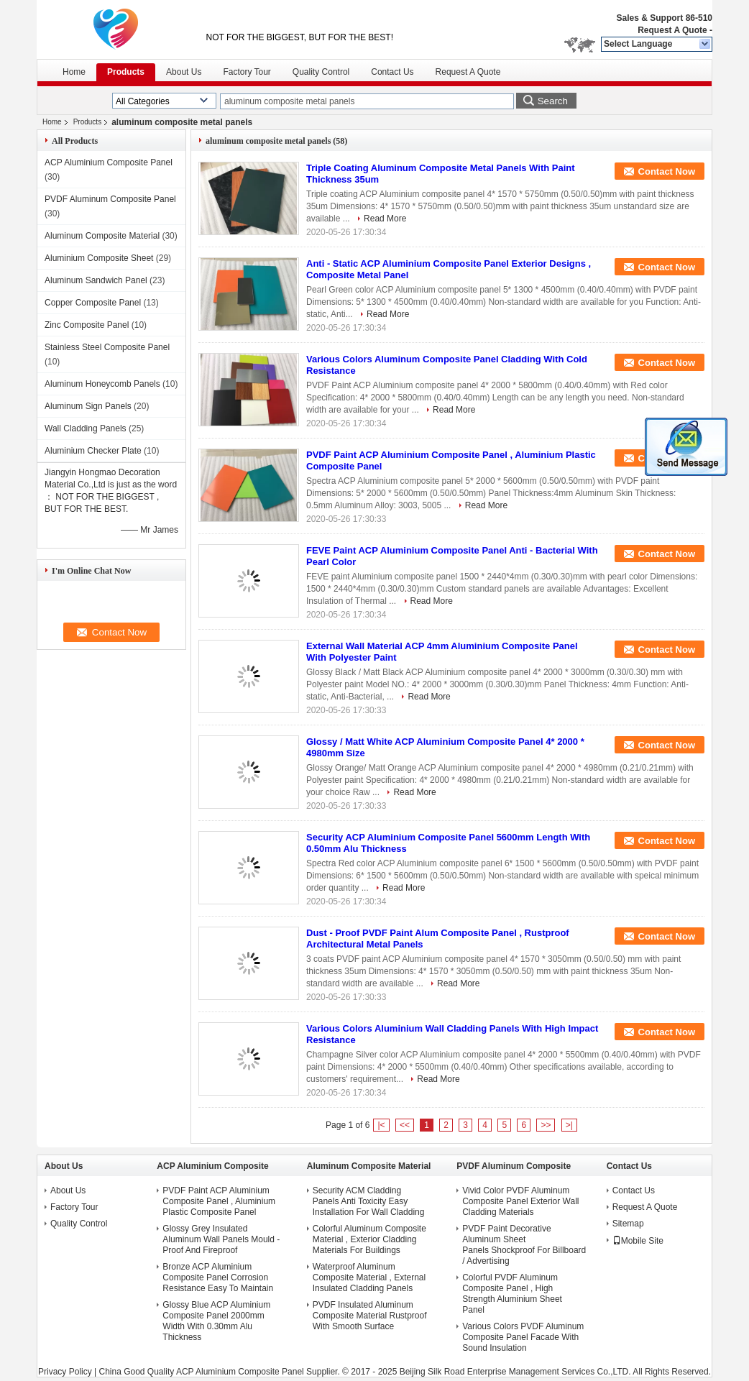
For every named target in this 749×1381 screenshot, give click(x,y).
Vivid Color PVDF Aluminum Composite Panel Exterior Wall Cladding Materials (520, 1201)
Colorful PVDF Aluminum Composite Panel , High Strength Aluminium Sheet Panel (512, 1293)
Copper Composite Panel (93, 303)
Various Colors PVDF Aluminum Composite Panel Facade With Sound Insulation (523, 1337)
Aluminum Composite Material (102, 236)
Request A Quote (672, 30)
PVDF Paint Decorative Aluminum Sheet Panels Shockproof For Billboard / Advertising (524, 1245)
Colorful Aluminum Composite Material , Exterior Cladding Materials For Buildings (369, 1239)
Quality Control (321, 72)
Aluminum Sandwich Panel (96, 280)
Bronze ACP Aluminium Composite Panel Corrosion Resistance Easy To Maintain (217, 1277)
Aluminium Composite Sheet (99, 258)
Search (553, 101)
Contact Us (392, 72)
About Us (183, 72)
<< (405, 1125)
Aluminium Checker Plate (93, 451)
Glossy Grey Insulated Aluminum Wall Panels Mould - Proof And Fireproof (221, 1239)
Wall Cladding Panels (86, 428)
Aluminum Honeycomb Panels (102, 384)
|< (381, 1125)
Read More (385, 219)
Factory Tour (246, 72)
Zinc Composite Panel (87, 325)
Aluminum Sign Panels (88, 406)
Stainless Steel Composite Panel (107, 347)
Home (74, 72)
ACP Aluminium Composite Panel (109, 162)
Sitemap (628, 1224)
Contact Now (666, 171)
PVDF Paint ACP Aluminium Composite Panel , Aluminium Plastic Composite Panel (218, 1201)
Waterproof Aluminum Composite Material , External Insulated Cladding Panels (369, 1277)
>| (569, 1125)
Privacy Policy (65, 1372)
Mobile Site (637, 1241)
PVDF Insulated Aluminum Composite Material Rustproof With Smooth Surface (370, 1315)
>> (546, 1125)
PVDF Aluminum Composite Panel (110, 199)
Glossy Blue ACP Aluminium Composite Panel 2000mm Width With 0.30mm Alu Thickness (216, 1321)
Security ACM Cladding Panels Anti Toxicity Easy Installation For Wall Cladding (369, 1201)
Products (125, 72)
